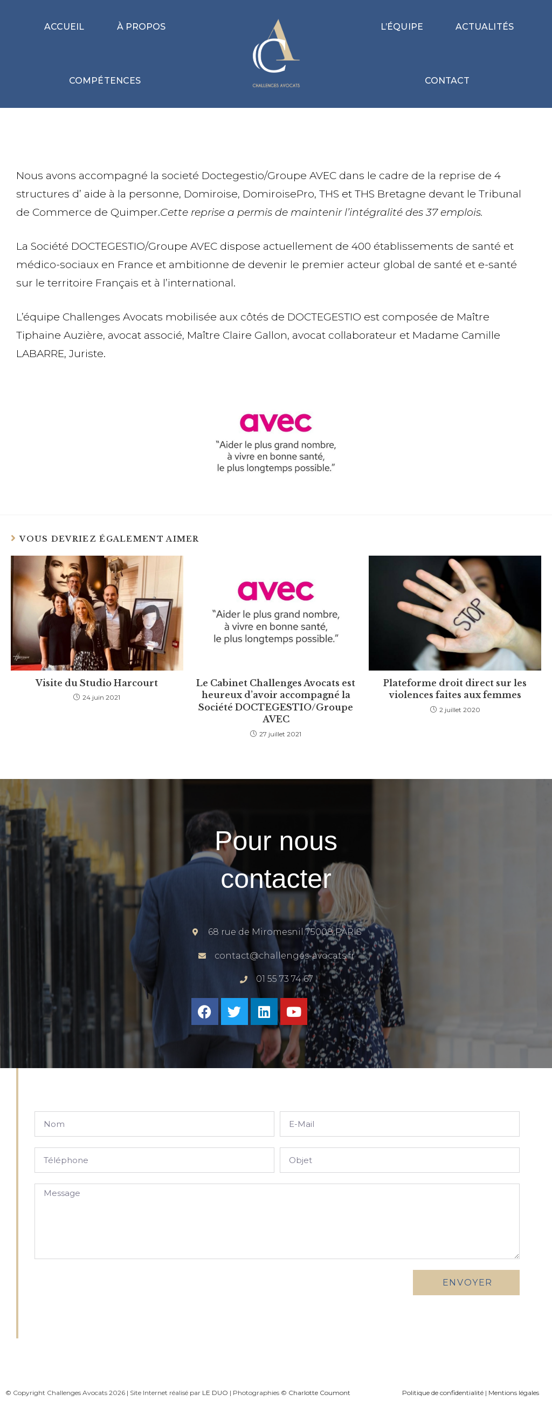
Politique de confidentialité (443, 1393)
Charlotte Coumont (319, 1393)
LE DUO (215, 1393)
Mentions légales (513, 1393)
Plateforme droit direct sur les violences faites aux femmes (455, 689)
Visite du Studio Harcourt (97, 683)
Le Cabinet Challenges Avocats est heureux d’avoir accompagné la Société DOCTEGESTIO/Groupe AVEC (275, 701)
